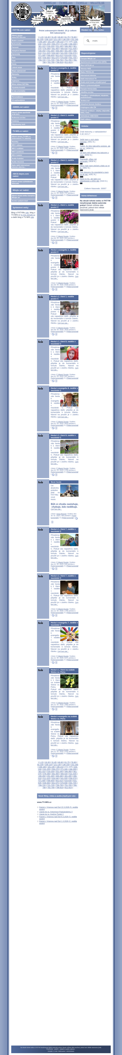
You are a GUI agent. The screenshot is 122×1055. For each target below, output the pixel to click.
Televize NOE (86, 69)
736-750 (59, 60)
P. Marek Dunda (62, 102)
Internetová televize (88, 75)
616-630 (68, 55)
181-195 (51, 42)
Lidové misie (17, 67)
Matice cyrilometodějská (90, 85)
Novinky (15, 142)
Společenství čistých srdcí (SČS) (94, 62)
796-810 (59, 62)
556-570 (72, 53)
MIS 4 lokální (17, 155)
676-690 (64, 58)
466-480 (59, 51)
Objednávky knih (18, 124)
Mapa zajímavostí (18, 71)
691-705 (72, 58)
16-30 (47, 37)
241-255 (46, 44)
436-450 (42, 51)
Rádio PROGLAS (87, 72)
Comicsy (15, 121)
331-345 (59, 46)
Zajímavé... (16, 81)
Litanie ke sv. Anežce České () (51, 814)
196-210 (59, 42)
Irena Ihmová (61, 514)
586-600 (50, 55)
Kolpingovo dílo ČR (88, 107)
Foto (13, 61)
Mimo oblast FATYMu (20, 84)
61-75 (66, 37)
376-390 (46, 48)
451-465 (50, 51)
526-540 (55, 53)
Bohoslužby (16, 44)
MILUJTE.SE (97, 3)
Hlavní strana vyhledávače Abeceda (22, 182)
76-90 (73, 37)
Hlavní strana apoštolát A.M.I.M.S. (21, 113)
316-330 (50, 46)
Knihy (14, 77)
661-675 (55, 58)
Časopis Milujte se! (88, 58)
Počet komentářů (57, 105)
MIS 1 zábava (17, 145)
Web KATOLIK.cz (87, 65)
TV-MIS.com (66, 3)
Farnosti (15, 47)
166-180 (42, 42)
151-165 (74, 39)
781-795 (50, 62)
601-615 (59, 55)
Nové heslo (56, 482)
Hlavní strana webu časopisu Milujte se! (23, 196)
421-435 (72, 48)
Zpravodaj (16, 54)
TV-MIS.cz (81, 3)
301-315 (42, 46)
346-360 (68, 46)
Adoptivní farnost (19, 51)
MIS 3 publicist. (18, 152)
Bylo (13, 57)
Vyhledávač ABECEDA (89, 116)
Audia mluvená (18, 162)
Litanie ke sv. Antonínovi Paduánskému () (56, 812)
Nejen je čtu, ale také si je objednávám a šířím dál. (90, 180)
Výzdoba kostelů (18, 87)
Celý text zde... (63, 97)
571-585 (42, 55)
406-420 (64, 48)
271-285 (64, 44)
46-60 (60, 37)
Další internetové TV (89, 79)
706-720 (42, 60)
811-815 (68, 62)
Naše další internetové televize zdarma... (21, 166)
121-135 (57, 39)
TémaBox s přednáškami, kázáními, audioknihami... (95, 96)
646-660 (46, 58)
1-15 (41, 37)
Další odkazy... (86, 119)
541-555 (64, 53)
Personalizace (17, 97)
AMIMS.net (50, 3)
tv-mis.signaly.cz (28, 215)
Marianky (15, 74)
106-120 (48, 39)
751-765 (68, 60)
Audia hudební (17, 158)
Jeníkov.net (85, 101)
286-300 (72, 44)
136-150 (65, 39)
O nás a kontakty (18, 91)
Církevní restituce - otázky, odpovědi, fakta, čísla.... (95, 111)
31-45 (53, 37)
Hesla (14, 64)
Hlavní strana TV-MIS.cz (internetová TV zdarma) (21, 137)
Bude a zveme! (18, 40)
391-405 (55, 48)
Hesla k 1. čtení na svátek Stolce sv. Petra (63, 671)
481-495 (68, 51)
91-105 (40, 39)
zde (27, 212)
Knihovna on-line (18, 118)
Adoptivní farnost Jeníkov (91, 104)
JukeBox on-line (87, 92)
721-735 (50, 60)
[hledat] (94, 41)
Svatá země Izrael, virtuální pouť (93, 82)
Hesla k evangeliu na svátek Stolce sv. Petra (64, 717)
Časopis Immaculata (89, 89)
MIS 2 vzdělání (17, 148)
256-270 (55, 44)
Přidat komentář (72, 105)
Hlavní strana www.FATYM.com (18, 36)
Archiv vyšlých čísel (20, 201)
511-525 (46, 53)
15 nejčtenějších (18, 100)
